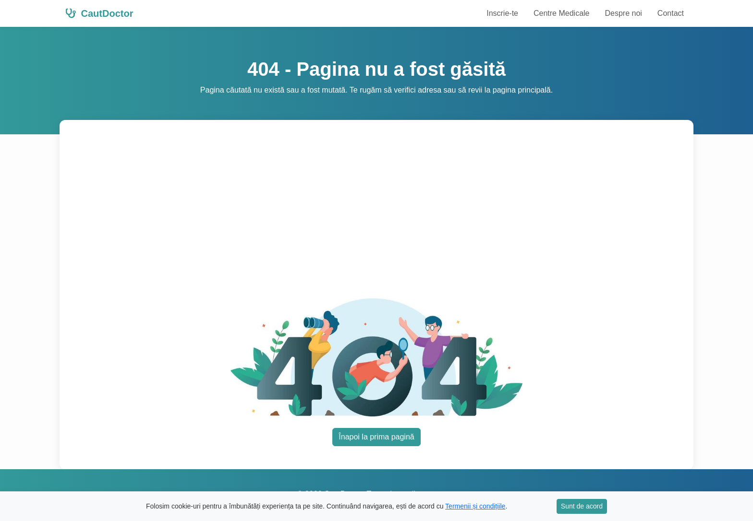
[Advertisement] (376, 215)
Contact (670, 13)
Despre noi (623, 13)
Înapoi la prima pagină (376, 437)
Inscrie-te (502, 13)
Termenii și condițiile (475, 506)
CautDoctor (99, 13)
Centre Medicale (562, 13)
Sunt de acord (582, 506)
